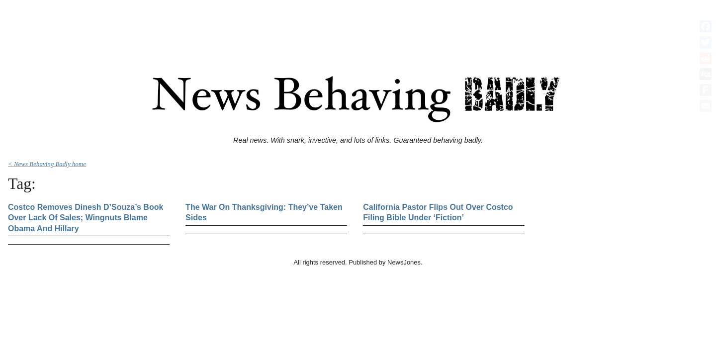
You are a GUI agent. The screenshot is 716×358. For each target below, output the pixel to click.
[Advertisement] (358, 26)
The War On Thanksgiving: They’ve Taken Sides (264, 212)
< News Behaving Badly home (47, 164)
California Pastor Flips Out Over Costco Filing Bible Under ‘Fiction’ (438, 212)
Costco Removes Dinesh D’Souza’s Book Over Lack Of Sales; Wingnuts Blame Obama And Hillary (85, 218)
